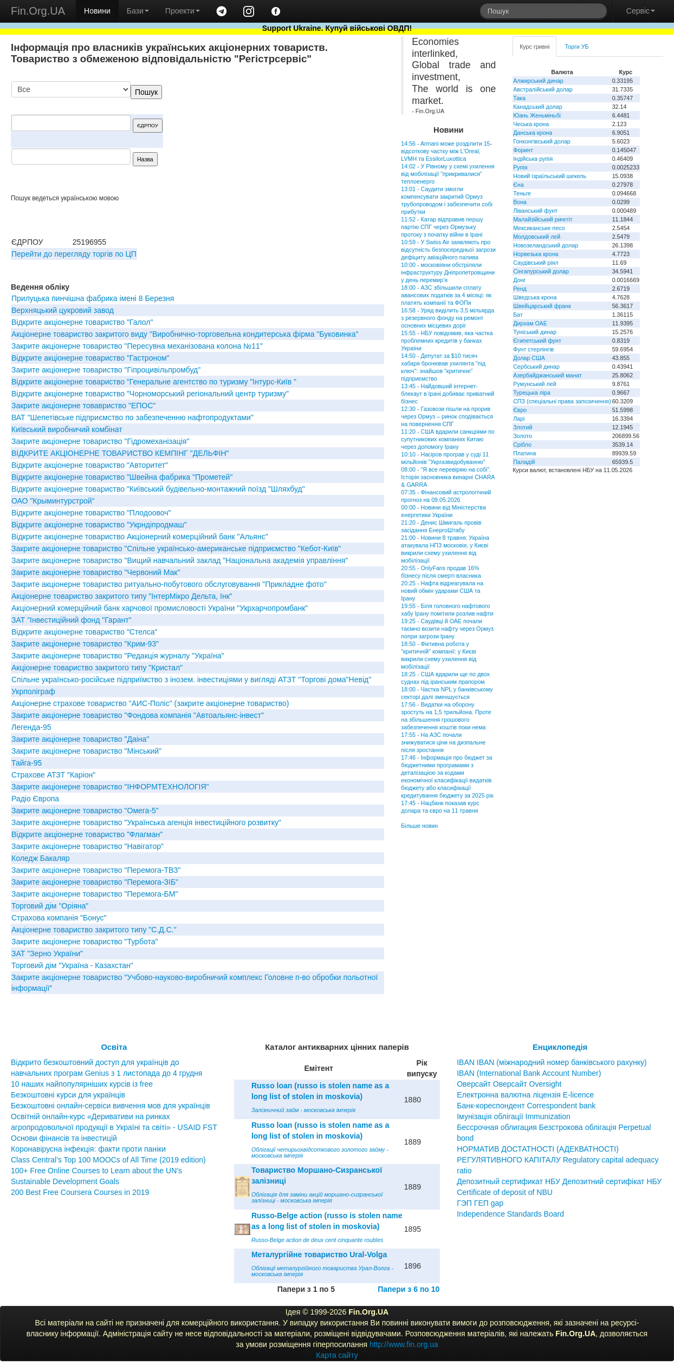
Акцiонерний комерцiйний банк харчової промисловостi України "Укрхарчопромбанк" (159, 608)
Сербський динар (536, 366)
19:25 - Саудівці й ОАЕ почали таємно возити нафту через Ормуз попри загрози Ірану (447, 628)
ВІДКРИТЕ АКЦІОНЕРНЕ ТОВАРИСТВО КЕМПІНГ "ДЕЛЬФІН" (120, 453)
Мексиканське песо (539, 228)
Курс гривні (534, 46)
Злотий (522, 427)
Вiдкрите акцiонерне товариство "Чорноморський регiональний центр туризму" (150, 393)
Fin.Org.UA (38, 11)
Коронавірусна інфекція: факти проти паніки (88, 1149)
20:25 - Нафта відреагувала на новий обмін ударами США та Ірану (442, 591)
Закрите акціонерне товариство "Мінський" (86, 751)
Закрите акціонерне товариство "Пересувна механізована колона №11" (137, 346)
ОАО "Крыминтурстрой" (53, 500)
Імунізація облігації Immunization (514, 1116)
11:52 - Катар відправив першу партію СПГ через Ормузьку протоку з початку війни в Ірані (442, 227)
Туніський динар (534, 332)
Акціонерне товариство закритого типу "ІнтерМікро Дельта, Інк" (121, 596)
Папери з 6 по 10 (408, 1289)
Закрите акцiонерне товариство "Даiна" (80, 739)
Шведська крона (534, 297)
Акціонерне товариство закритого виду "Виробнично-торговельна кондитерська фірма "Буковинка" (184, 334)
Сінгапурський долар (541, 271)
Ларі (518, 418)
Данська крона (532, 132)
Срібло (522, 444)
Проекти (182, 10)
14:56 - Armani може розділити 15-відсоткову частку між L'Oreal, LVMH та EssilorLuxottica (446, 151)
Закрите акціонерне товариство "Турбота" (84, 941)
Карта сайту (337, 1355)
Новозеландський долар (545, 245)
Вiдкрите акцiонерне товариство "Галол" (82, 322)
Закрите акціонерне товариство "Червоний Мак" (95, 572)
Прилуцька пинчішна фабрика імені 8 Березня (92, 298)
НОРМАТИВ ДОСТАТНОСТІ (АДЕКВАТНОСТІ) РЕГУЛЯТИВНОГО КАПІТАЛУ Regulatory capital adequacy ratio (557, 1160)
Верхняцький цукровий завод (62, 310)
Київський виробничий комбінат (66, 429)
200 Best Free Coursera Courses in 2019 (80, 1192)
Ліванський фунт (535, 210)
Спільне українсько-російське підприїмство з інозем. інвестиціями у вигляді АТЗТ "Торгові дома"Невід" (191, 679)
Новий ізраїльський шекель (549, 176)
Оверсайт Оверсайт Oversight (509, 1084)
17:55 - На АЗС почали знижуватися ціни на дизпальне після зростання (443, 742)
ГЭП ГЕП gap (480, 1203)
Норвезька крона (535, 254)
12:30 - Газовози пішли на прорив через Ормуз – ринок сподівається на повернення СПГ (447, 416)
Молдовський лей (536, 236)
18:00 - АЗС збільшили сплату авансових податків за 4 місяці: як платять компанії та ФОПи (446, 295)
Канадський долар (537, 106)
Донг (519, 280)
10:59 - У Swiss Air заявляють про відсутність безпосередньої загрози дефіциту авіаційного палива (448, 249)
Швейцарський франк (542, 306)
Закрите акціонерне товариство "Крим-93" (85, 643)
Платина (524, 453)
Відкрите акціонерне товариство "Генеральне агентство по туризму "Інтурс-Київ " (153, 381)
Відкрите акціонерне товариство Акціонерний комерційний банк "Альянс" (139, 536)
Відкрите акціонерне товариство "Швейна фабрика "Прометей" (121, 477)
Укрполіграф (33, 691)
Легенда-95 (31, 727)
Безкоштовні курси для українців (68, 1094)
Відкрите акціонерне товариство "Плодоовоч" (91, 512)
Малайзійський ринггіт (542, 219)
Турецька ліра (531, 392)
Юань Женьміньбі (537, 115)
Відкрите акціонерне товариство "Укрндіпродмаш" (99, 524)
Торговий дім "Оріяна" (49, 905)
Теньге (522, 193)
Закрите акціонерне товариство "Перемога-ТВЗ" (95, 870)
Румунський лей (534, 384)
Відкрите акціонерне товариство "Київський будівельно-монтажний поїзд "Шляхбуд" (158, 489)
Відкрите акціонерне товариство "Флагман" (87, 834)
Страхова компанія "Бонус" (59, 917)
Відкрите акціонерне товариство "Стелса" (84, 632)
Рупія (520, 167)
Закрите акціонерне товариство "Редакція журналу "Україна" (117, 655)
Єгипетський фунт (537, 340)
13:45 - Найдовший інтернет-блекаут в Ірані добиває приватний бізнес (447, 393)
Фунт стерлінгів (533, 349)
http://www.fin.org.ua (404, 1344)
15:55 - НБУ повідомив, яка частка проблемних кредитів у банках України (446, 340)
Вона (520, 202)
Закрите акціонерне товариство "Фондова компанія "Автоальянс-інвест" (137, 715)
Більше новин (419, 825)
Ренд (520, 288)
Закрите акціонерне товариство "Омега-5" (85, 810)
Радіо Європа (35, 798)
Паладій (524, 462)
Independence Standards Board (510, 1214)
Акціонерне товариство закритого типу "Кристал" (97, 667)
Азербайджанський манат (547, 375)
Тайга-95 (26, 763)
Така (519, 98)
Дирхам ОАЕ (530, 323)
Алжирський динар (538, 80)
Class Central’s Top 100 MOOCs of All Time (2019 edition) (108, 1159)
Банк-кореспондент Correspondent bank (526, 1105)
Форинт (523, 150)
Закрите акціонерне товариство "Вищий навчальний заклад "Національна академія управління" (179, 560)
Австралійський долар (543, 89)
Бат (518, 314)
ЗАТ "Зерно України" (47, 953)
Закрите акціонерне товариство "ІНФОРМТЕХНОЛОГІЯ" (110, 786)
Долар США (529, 358)
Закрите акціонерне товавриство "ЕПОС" (83, 405)
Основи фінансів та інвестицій (64, 1138)
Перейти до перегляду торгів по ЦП (74, 254)
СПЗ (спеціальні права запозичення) (562, 401)
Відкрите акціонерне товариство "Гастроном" (90, 358)
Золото (522, 436)
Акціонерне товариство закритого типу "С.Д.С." (94, 929)
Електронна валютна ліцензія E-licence (525, 1094)
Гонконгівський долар (542, 141)
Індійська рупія (533, 158)
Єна (518, 184)
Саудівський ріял (535, 262)
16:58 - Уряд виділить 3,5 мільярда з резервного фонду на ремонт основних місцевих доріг (447, 318)
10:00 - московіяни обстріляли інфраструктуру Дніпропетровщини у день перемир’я (448, 272)
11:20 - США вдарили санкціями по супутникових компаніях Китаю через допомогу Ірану (447, 439)
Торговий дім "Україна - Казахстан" (72, 965)
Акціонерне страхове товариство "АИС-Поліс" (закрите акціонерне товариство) (150, 703)
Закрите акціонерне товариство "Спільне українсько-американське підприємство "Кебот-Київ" (176, 548)
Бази (138, 10)
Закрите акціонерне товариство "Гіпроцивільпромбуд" (105, 369)
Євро (520, 410)
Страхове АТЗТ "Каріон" (53, 774)
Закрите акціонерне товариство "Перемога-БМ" (94, 894)
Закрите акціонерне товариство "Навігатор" (87, 846)
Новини (97, 10)
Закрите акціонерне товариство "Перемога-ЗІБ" (94, 882)
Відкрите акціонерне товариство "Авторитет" (89, 465)
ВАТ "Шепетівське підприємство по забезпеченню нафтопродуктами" (132, 417)
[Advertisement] (303, 137)
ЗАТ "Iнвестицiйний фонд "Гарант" (71, 620)
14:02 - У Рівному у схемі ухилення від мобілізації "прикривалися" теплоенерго (447, 174)
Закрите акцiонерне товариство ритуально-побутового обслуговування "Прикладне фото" (169, 584)
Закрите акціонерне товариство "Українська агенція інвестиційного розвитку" (146, 822)
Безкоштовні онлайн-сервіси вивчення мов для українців (110, 1105)
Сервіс (640, 10)
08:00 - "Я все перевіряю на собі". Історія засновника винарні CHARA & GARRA (448, 477)
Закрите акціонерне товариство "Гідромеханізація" (100, 441)
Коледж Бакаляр (40, 858)
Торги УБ (576, 46)
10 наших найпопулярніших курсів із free (82, 1084)
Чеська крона (531, 124)
